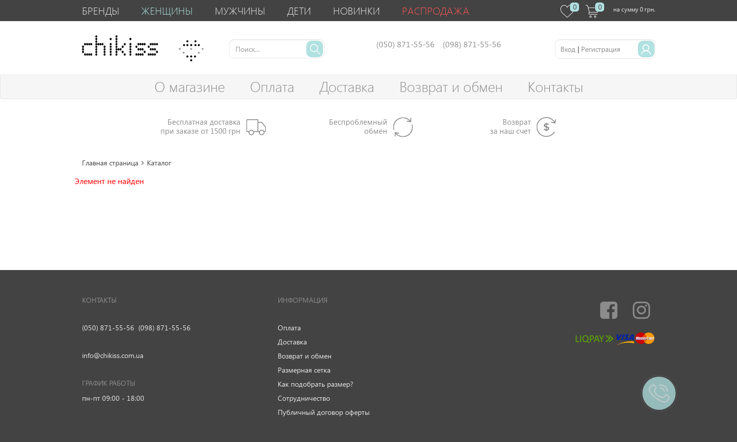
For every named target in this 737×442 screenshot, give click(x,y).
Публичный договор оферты (324, 412)
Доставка (346, 86)
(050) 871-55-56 (108, 327)
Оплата (272, 86)
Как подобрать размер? (315, 384)
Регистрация (600, 49)
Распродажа (435, 10)
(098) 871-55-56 (164, 327)
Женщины (167, 10)
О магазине (189, 86)
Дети (299, 10)
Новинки (356, 10)
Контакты (555, 86)
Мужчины (240, 10)
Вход (568, 49)
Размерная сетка (304, 370)
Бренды (100, 10)
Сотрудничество (304, 398)
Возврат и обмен (451, 86)
